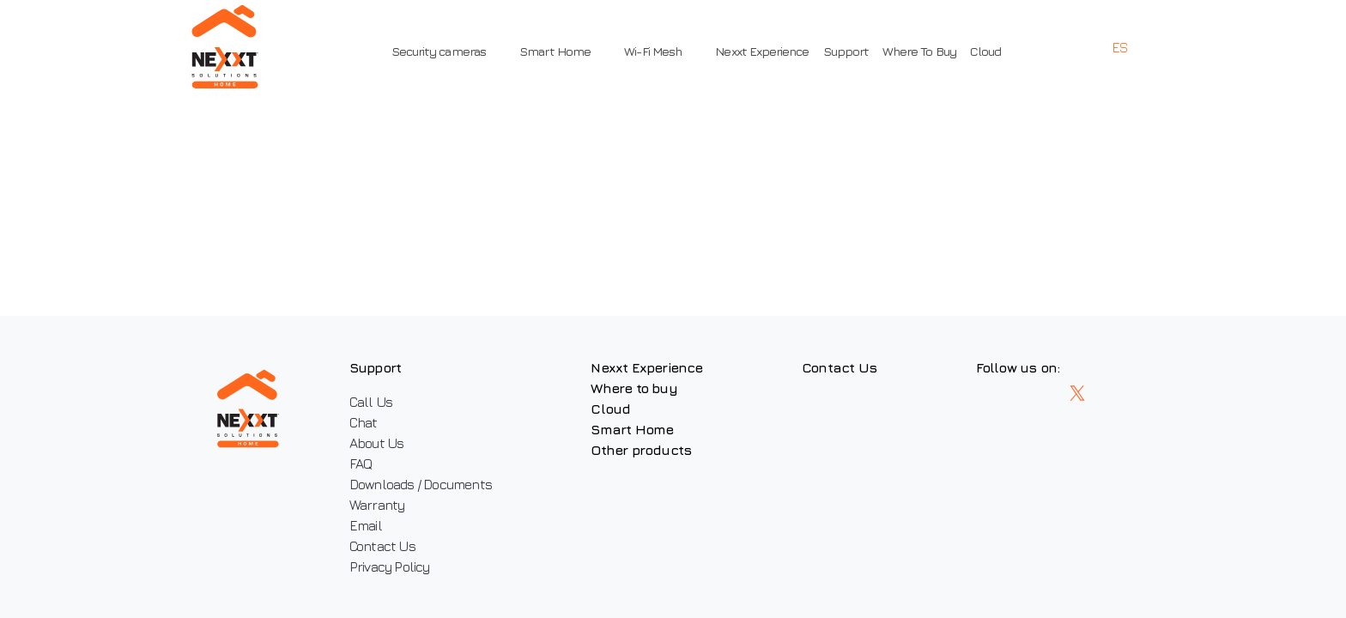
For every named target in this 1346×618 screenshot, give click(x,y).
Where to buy (648, 388)
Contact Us (387, 546)
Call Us (375, 401)
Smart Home (646, 429)
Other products (655, 449)
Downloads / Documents (425, 484)
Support (841, 51)
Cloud (981, 51)
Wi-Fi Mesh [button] (655, 51)
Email (370, 525)
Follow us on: (1052, 367)
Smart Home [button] (563, 51)
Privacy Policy (394, 566)
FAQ (365, 463)
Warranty (381, 504)
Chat (368, 422)
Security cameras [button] (453, 51)
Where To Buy (915, 51)
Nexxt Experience (758, 51)
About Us (381, 443)
